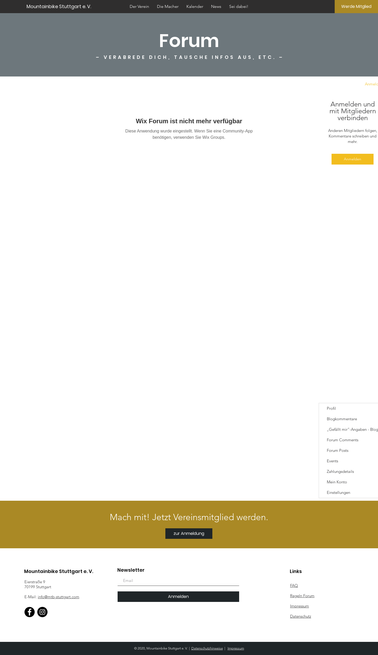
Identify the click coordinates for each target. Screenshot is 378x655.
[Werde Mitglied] (356, 6)
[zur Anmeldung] (188, 533)
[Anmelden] (178, 596)
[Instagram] (42, 612)
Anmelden (352, 159)
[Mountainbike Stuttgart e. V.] (77, 6)
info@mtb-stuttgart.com (58, 596)
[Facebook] (29, 612)
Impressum (236, 648)
